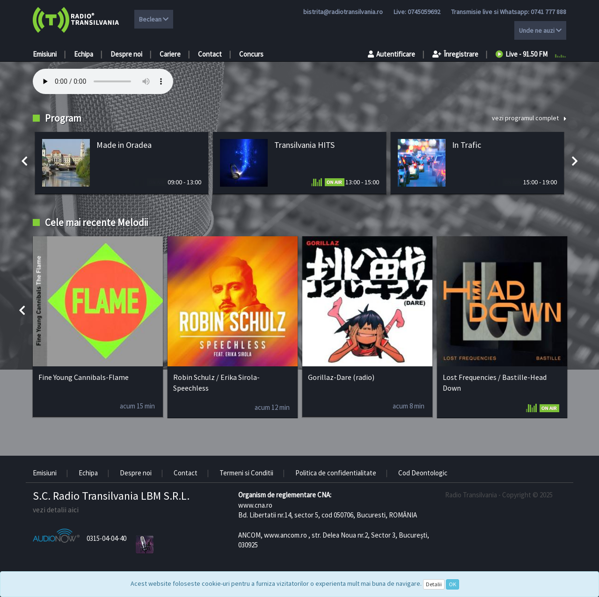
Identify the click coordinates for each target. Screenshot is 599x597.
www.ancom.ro (285, 535)
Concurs (251, 54)
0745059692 (424, 11)
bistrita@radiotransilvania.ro (343, 11)
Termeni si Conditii (246, 472)
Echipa (83, 54)
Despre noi (126, 54)
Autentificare (391, 54)
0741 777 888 (548, 11)
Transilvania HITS (304, 144)
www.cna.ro (255, 505)
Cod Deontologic (422, 472)
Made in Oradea (124, 144)
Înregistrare (455, 54)
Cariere (170, 54)
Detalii (434, 584)
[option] (121, 163)
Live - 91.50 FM (522, 54)
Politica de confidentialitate (335, 472)
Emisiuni (45, 54)
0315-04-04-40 (106, 538)
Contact (210, 54)
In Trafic (466, 144)
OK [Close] (452, 584)
